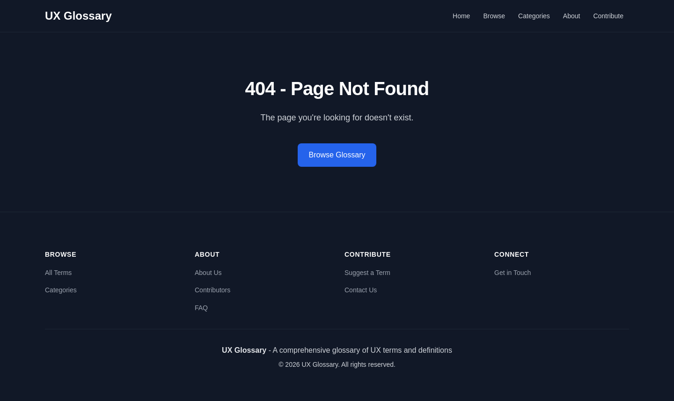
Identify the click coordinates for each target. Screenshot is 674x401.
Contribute (608, 16)
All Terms (58, 272)
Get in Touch (512, 272)
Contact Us (360, 290)
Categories (534, 16)
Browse (494, 16)
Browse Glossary (337, 155)
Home (461, 16)
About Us (208, 272)
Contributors (212, 290)
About (571, 16)
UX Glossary (78, 15)
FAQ (201, 308)
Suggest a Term (367, 272)
